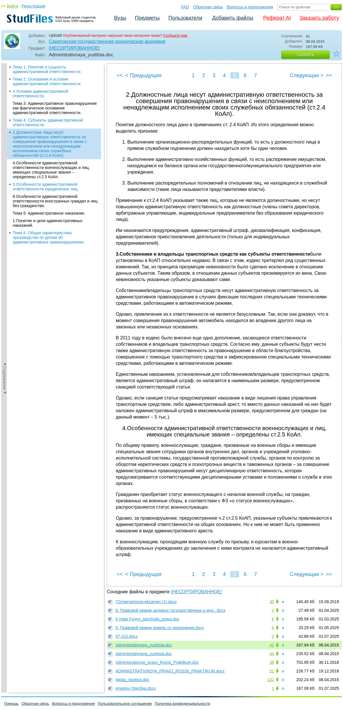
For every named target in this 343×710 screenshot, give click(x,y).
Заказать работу (319, 18)
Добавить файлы (232, 18)
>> (329, 75)
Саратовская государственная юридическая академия (107, 41)
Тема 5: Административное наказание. (49, 213)
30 (271, 601)
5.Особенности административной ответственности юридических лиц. (46, 186)
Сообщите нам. (175, 35)
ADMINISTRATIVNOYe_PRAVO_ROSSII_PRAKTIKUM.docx (170, 671)
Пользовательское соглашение (125, 703)
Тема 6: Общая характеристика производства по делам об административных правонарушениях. (49, 237)
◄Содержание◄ (4, 164)
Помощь (11, 703)
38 (271, 662)
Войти (12, 6)
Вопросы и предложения (250, 7)
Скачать (305, 54)
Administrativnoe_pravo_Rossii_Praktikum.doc (157, 662)
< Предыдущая (143, 75)
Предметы (147, 18)
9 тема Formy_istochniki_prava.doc (147, 619)
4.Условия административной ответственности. (40, 93)
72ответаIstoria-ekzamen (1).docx (146, 601)
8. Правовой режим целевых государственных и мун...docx (170, 610)
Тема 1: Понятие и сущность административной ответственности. (47, 69)
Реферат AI (277, 18)
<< (120, 75)
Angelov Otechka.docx (135, 688)
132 (270, 679)
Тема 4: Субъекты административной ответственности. (48, 122)
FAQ (185, 7)
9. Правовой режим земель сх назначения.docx (159, 627)
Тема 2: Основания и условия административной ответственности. (47, 81)
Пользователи (185, 18)
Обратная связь (208, 7)
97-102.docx (126, 636)
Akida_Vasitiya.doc (132, 679)
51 (271, 671)
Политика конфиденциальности (182, 703)
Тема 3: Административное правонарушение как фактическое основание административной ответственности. (55, 108)
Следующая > (306, 75)
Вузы (120, 18)
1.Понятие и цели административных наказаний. (48, 223)
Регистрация (33, 6)
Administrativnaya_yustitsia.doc (143, 645)
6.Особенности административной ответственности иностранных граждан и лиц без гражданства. (55, 201)
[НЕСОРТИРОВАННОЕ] (74, 48)
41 (271, 645)
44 (271, 653)
